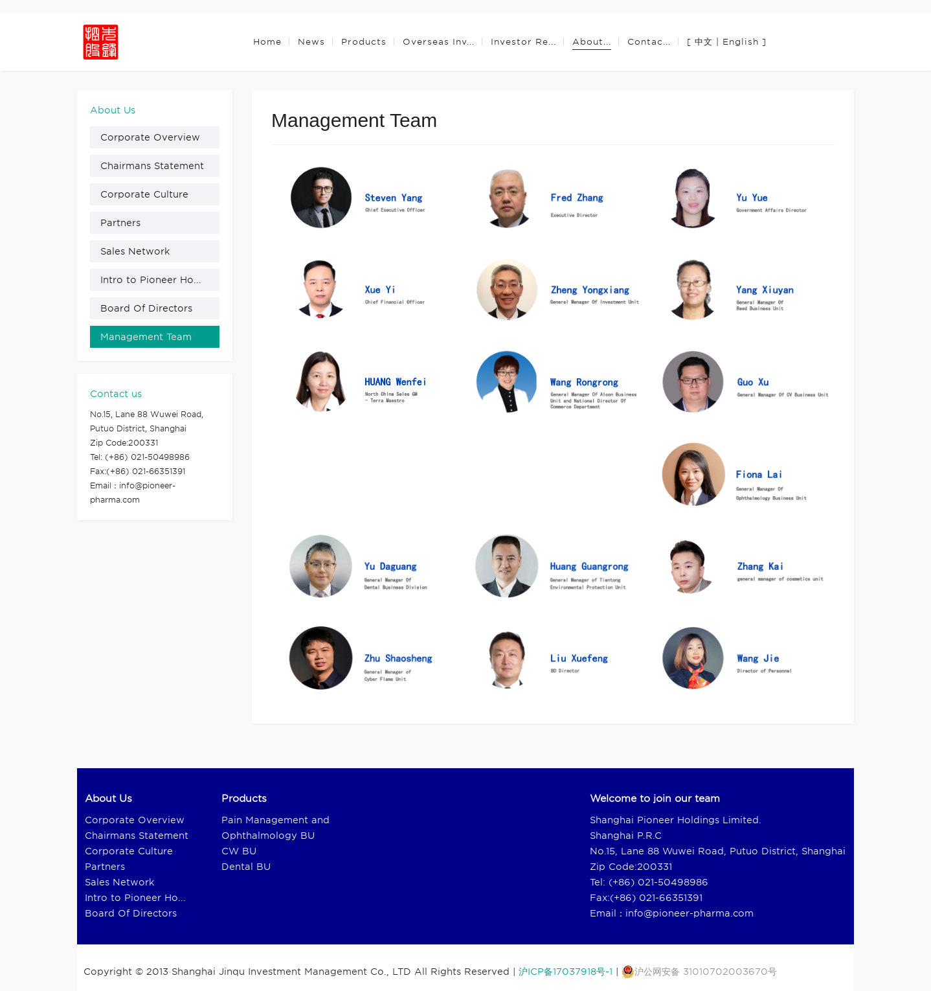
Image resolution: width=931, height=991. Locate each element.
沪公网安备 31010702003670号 (699, 971)
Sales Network (135, 251)
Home (267, 42)
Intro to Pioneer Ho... (150, 280)
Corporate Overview (150, 137)
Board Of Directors (146, 308)
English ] (745, 42)
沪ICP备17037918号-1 (565, 971)
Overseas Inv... (439, 42)
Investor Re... (523, 42)
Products (364, 42)
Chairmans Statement (152, 166)
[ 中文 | (703, 42)
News (311, 42)
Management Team (146, 337)
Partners (120, 223)
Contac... (649, 42)
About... (591, 42)
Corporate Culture (144, 194)
